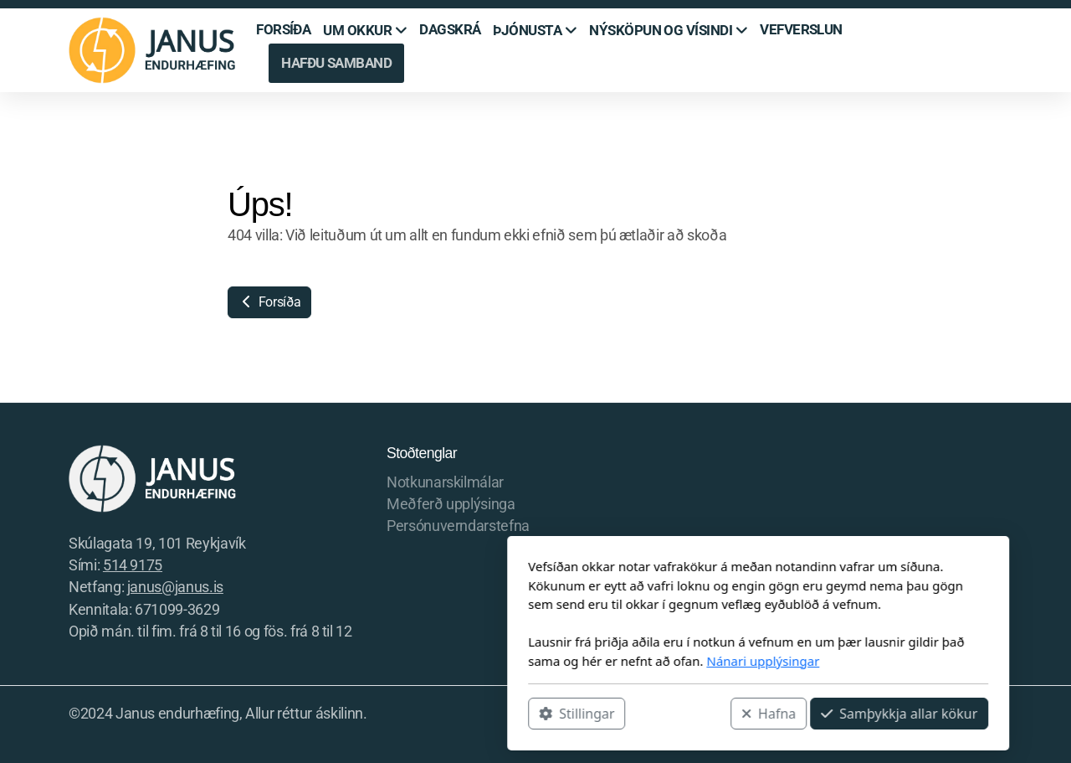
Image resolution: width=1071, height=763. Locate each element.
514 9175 (132, 565)
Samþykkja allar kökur (676, 713)
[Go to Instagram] (939, 715)
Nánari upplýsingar (540, 660)
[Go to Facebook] (914, 715)
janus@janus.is (175, 587)
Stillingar (354, 713)
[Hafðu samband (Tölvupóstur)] (989, 715)
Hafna (546, 713)
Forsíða (269, 302)
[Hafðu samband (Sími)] (964, 715)
